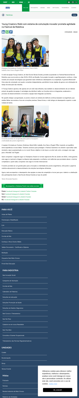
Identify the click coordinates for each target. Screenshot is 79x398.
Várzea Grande (6, 267)
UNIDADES (42, 7)
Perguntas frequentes (10, 296)
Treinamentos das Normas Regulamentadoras (55, 239)
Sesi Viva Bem (45, 228)
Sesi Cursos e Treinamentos (49, 211)
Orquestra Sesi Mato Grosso (11, 217)
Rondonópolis (6, 256)
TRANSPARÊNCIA (65, 7)
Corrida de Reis (6, 195)
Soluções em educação (48, 195)
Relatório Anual (8, 323)
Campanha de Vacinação (48, 178)
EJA (3, 184)
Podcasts (44, 251)
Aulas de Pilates (7, 173)
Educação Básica (7, 189)
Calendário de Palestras (48, 189)
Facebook (9, 149)
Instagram (16, 149)
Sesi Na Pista (45, 217)
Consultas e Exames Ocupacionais (51, 233)
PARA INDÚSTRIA (33, 7)
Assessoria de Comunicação (12, 285)
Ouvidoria (6, 329)
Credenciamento (8, 345)
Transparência (7, 307)
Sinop (3, 262)
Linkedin (22, 149)
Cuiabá (4, 251)
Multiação (5, 211)
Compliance (6, 290)
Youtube (33, 149)
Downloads (6, 340)
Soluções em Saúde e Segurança (51, 206)
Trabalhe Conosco (8, 301)
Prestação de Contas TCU (11, 318)
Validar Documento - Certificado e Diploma (15, 206)
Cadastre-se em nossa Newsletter (51, 222)
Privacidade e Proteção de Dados (13, 351)
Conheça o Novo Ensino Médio (11, 200)
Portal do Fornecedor (9, 312)
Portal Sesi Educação (8, 222)
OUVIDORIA (73, 7)
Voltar (74, 15)
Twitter (28, 149)
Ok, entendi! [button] (57, 390)
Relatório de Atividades (48, 267)
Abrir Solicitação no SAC (11, 334)
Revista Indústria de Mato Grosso (51, 262)
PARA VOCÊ (25, 7)
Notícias (9, 15)
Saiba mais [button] (53, 384)
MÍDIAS (48, 7)
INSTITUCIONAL (55, 7)
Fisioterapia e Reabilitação (10, 178)
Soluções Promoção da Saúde (50, 200)
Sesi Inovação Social (47, 173)
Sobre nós (6, 280)
